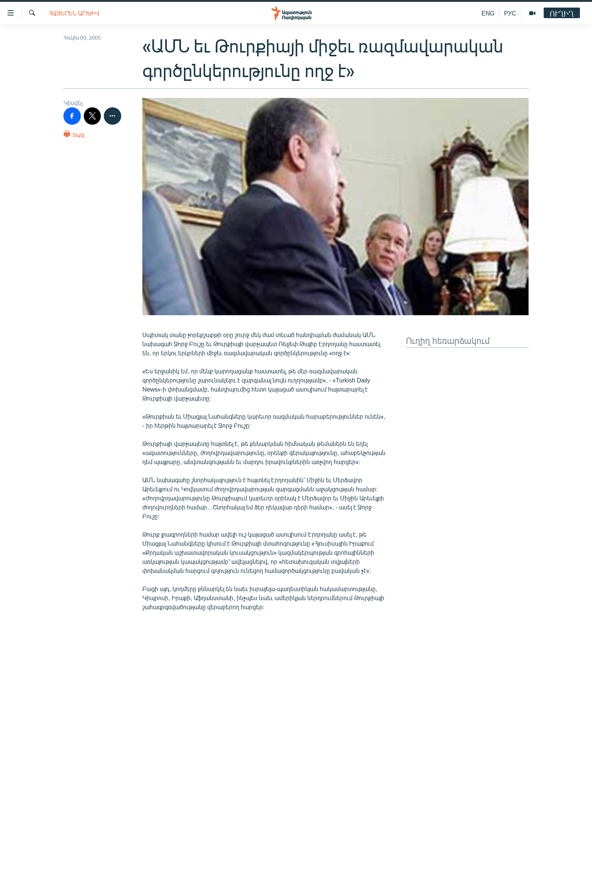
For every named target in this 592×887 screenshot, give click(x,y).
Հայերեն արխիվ (74, 13)
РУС (510, 13)
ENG (488, 13)
